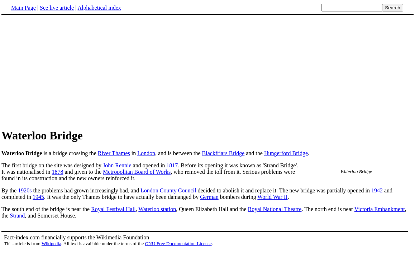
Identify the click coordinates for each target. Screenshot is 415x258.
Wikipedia (51, 243)
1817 (172, 165)
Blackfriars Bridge (223, 153)
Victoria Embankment (379, 209)
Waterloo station (157, 209)
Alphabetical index (99, 8)
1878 (57, 172)
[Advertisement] (207, 71)
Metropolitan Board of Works (137, 172)
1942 (377, 190)
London (146, 153)
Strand (17, 215)
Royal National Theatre (275, 209)
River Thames (114, 153)
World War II (272, 197)
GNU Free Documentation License (178, 243)
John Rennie (117, 165)
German (209, 197)
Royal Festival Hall (113, 209)
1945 (38, 197)
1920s (25, 190)
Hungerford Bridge (286, 153)
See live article (57, 8)
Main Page (23, 8)
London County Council (168, 190)
